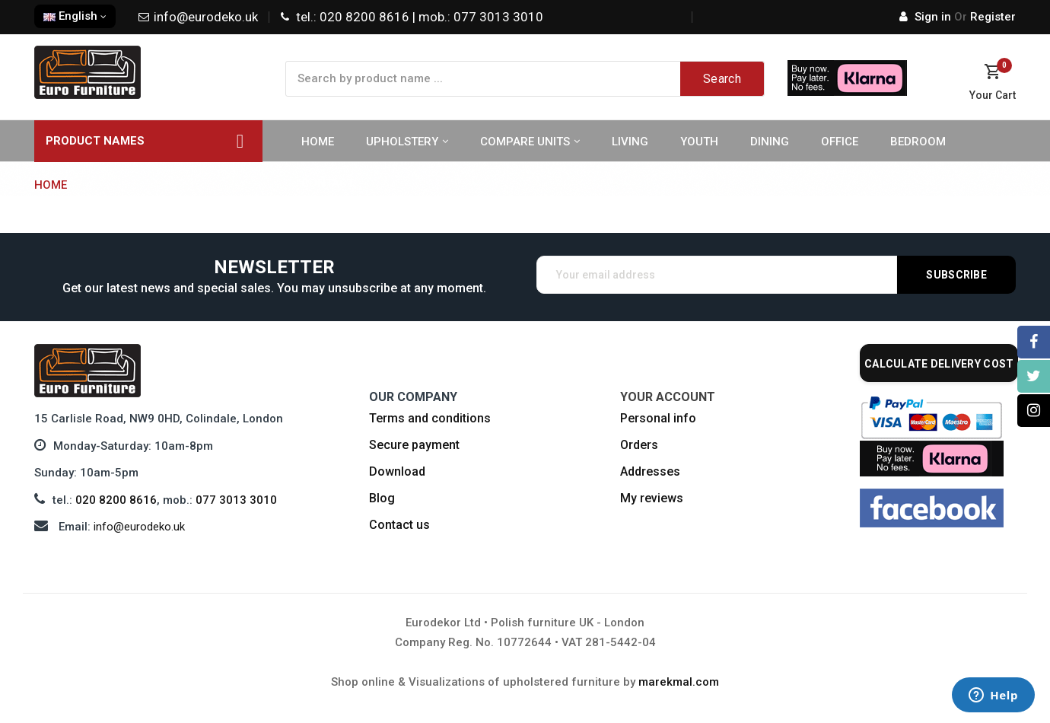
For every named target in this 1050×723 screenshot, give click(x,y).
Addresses (650, 471)
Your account (667, 397)
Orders (639, 445)
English (75, 16)
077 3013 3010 (236, 500)
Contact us (399, 525)
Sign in (926, 17)
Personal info (658, 418)
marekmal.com (678, 682)
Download (397, 471)
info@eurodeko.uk (139, 526)
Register (985, 17)
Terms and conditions (430, 418)
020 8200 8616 (116, 500)
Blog (382, 498)
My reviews (651, 498)
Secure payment (414, 445)
